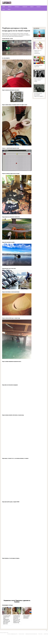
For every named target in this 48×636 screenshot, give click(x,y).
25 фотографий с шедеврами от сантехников (26, 617)
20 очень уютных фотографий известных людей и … (39, 95)
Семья (31, 6)
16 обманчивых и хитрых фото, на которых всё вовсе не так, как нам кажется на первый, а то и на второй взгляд (16, 619)
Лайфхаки (24, 6)
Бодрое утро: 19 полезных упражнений (37, 52)
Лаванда (1, 632)
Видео (9, 9)
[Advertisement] (24, 19)
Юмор (3, 6)
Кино (3, 9)
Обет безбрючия (38, 38)
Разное (38, 6)
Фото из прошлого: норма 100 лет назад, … (38, 80)
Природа (17, 6)
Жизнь (9, 6)
